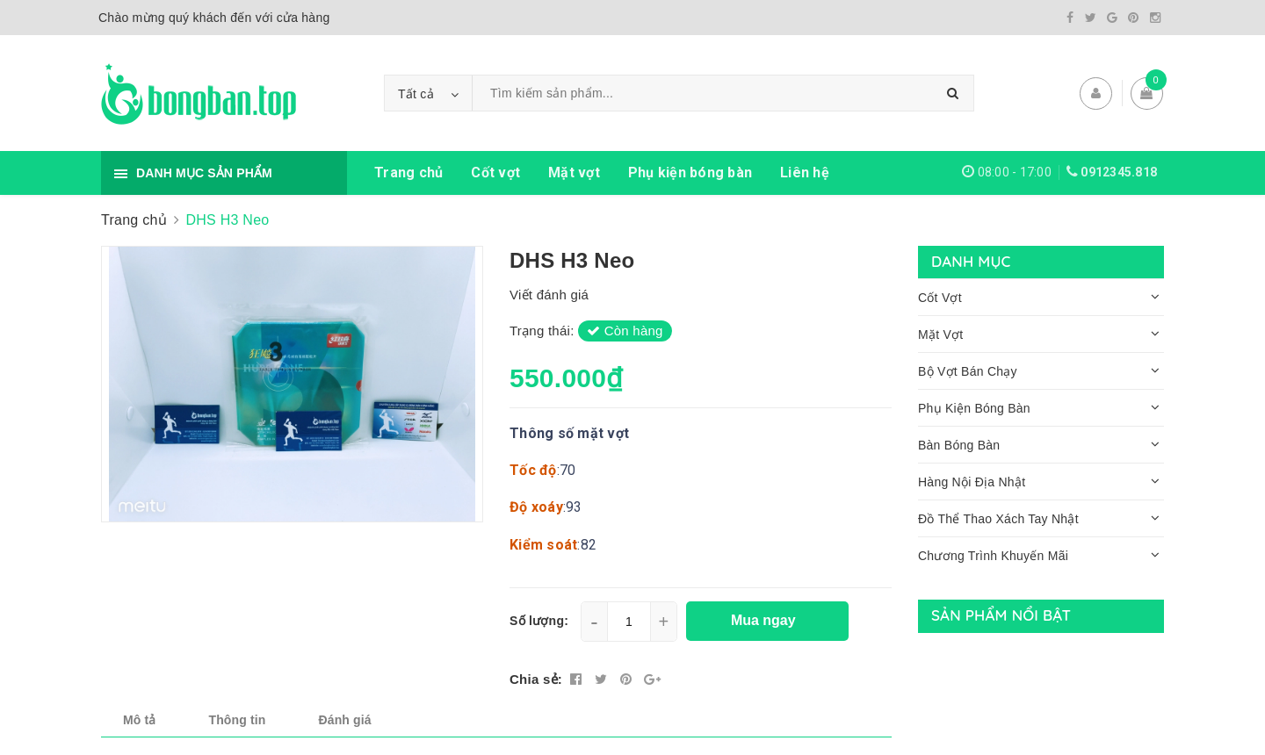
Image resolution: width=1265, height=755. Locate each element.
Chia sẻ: (536, 679)
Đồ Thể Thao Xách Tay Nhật (998, 519)
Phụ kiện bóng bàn (690, 172)
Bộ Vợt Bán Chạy (967, 371)
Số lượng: (539, 621)
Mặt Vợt (940, 334)
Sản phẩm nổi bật (1001, 615)
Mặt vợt (574, 172)
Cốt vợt (495, 172)
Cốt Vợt (940, 298)
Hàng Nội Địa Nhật (971, 482)
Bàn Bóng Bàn (959, 445)
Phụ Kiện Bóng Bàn (974, 408)
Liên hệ (804, 172)
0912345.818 (1119, 172)
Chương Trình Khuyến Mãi (993, 556)
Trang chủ (408, 172)
